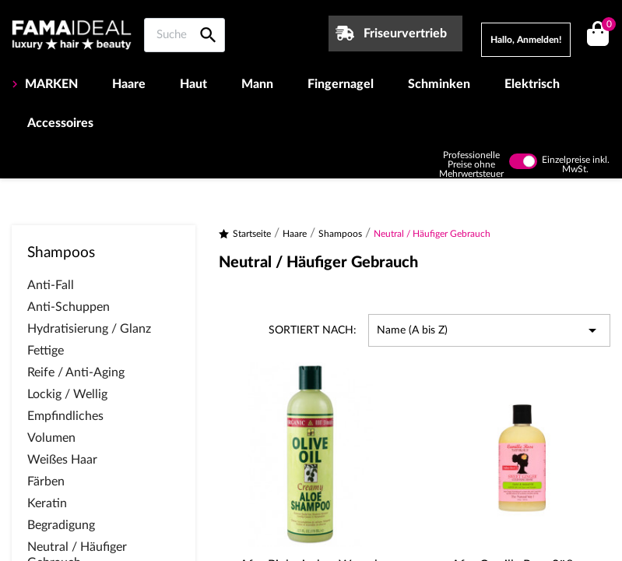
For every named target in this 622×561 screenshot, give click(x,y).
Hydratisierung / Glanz (89, 329)
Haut (193, 84)
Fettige (45, 350)
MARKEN (50, 84)
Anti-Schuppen (68, 307)
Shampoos (61, 252)
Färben (46, 481)
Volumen (51, 438)
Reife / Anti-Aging (76, 372)
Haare (129, 84)
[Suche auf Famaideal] (184, 35)
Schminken (439, 84)
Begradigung (61, 525)
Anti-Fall (50, 285)
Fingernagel (340, 84)
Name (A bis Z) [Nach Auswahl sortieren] (489, 330)
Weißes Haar (62, 459)
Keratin (47, 503)
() (606, 26)
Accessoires (60, 123)
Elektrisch (532, 84)
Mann (257, 84)
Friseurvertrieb (405, 33)
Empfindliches (65, 416)
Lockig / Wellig (67, 394)
